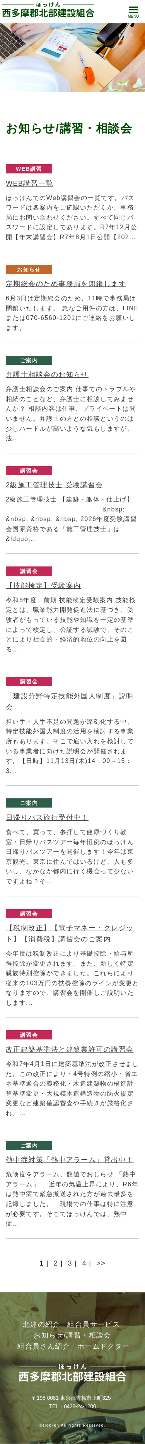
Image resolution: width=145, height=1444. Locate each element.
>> (101, 1263)
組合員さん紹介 (43, 1346)
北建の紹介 (41, 1324)
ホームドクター (103, 1346)
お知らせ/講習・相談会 (72, 1335)
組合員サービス (93, 1324)
